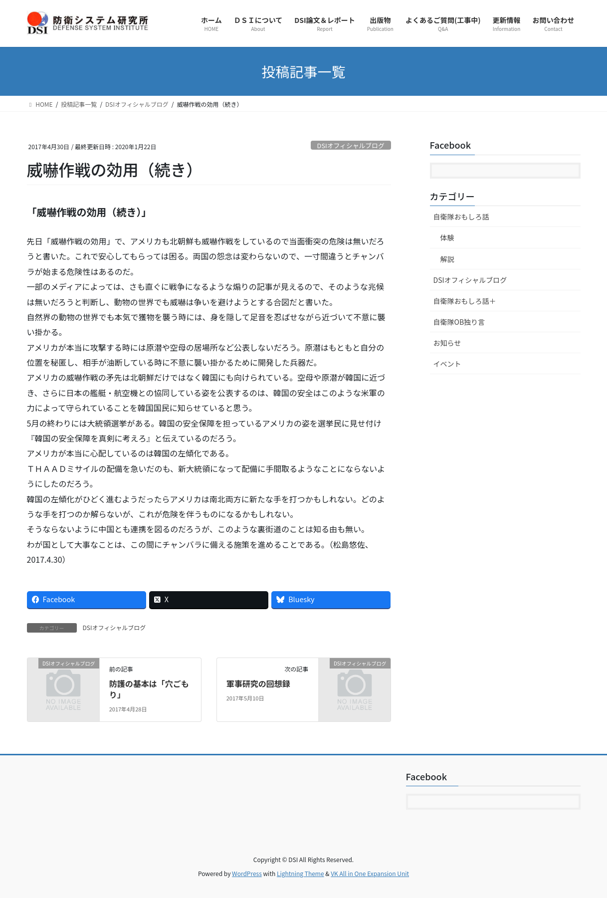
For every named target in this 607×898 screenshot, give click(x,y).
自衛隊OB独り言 (459, 322)
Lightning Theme (300, 873)
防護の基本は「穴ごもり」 (149, 688)
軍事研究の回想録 (258, 683)
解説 (447, 259)
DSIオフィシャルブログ (351, 145)
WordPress (247, 873)
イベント (447, 364)
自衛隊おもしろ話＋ (464, 301)
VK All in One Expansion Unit (370, 873)
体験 (447, 237)
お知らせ (447, 343)
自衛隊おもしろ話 (461, 217)
